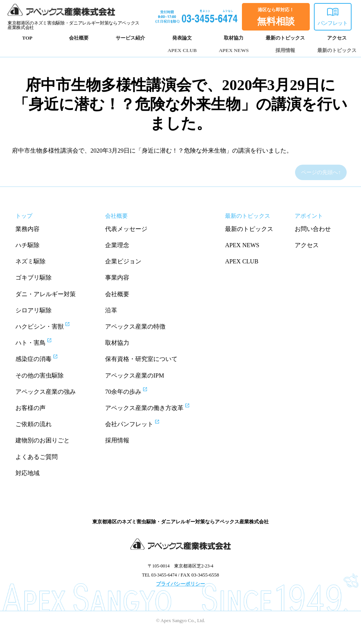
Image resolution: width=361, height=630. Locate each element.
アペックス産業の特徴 (135, 326)
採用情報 (285, 50)
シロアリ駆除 (33, 310)
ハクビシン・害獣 (49, 325)
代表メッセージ (126, 229)
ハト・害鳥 (40, 342)
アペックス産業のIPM (134, 375)
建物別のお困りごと (42, 440)
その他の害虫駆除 (39, 375)
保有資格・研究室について (141, 359)
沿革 (111, 310)
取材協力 (233, 38)
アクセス (337, 38)
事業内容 (117, 277)
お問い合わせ (313, 229)
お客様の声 (30, 408)
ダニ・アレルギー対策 (45, 294)
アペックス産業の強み (45, 391)
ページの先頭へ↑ (321, 172)
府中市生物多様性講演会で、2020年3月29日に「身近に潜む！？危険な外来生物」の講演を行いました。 (180, 104)
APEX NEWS (234, 50)
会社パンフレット (139, 423)
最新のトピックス (285, 38)
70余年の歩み (133, 391)
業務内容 (27, 229)
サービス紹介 (130, 38)
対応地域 (27, 473)
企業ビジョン (123, 261)
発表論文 (182, 38)
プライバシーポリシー (180, 584)
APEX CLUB (182, 50)
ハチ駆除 (27, 245)
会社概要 (79, 38)
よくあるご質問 (36, 457)
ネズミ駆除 (30, 261)
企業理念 (117, 245)
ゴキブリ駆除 (33, 277)
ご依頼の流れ (33, 424)
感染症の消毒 (43, 358)
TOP (27, 38)
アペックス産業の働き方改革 (154, 407)
